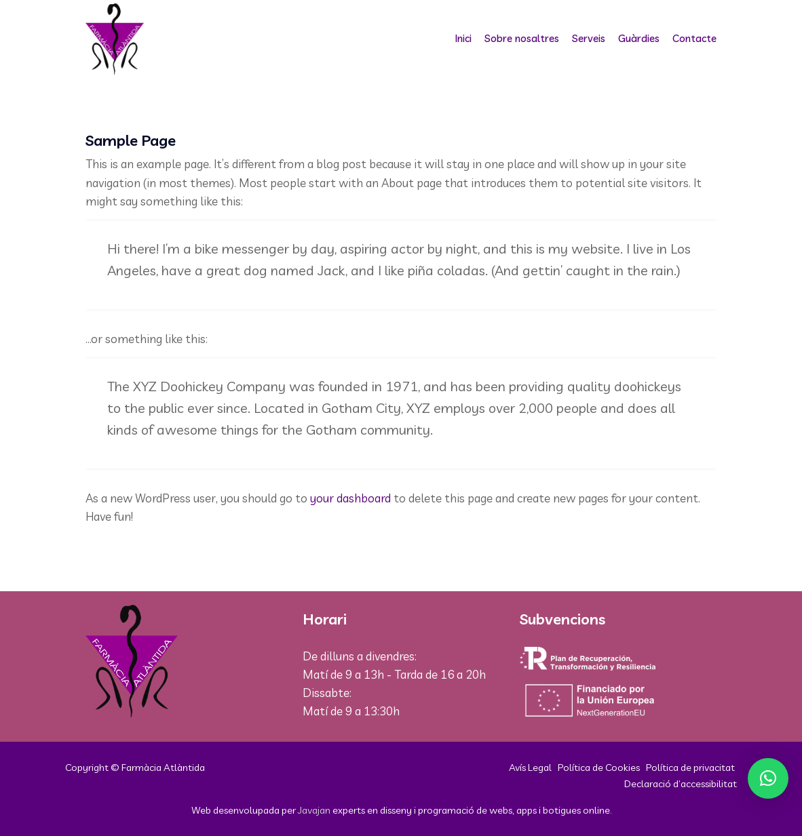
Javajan (314, 809)
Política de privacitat (690, 767)
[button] (768, 778)
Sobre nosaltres (521, 38)
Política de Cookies (599, 767)
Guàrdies (639, 38)
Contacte (694, 38)
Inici (463, 38)
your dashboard (350, 498)
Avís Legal (530, 767)
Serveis (588, 38)
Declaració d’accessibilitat (680, 783)
